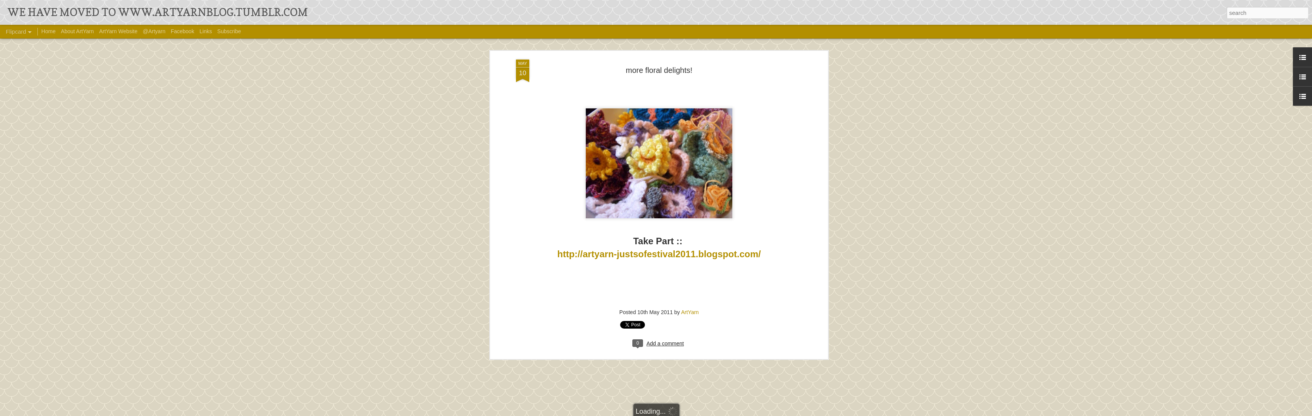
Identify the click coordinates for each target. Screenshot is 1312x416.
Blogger (724, 411)
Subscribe (229, 31)
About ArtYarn (77, 31)
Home (48, 31)
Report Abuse (746, 411)
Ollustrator (681, 411)
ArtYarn (690, 266)
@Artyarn (154, 31)
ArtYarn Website (118, 31)
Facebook (182, 31)
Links (206, 31)
